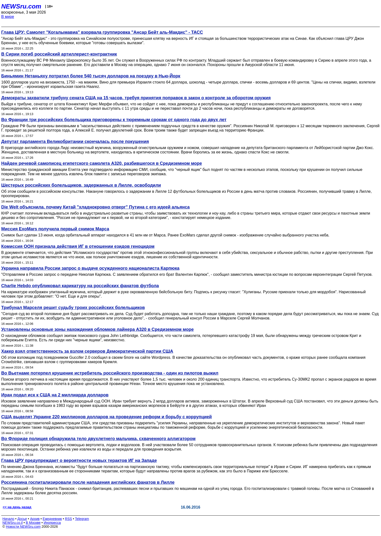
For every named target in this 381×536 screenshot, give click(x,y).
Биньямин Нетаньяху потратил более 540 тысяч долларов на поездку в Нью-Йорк (90, 76)
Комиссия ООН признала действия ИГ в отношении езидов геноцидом (78, 246)
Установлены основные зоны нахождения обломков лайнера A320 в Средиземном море (97, 329)
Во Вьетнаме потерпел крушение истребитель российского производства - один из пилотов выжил (109, 373)
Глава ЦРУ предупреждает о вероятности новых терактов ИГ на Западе (79, 460)
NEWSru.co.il (12, 523)
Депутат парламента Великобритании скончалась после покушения (75, 141)
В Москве (33, 523)
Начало (8, 519)
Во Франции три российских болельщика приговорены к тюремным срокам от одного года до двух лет (113, 119)
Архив (35, 519)
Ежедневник (52, 519)
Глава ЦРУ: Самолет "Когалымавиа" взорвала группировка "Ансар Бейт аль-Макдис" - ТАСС (102, 32)
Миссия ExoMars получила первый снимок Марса (55, 228)
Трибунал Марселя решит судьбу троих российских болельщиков (73, 307)
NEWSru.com (21, 6)
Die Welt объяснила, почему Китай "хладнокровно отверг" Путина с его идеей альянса (95, 207)
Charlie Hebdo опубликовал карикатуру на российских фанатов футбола (80, 285)
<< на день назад (17, 507)
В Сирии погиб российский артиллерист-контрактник (59, 54)
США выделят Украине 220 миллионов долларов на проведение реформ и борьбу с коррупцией (106, 416)
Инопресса (52, 523)
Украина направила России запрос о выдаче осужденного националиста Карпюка (90, 268)
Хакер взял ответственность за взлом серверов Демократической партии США (87, 351)
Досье (22, 519)
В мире (7, 17)
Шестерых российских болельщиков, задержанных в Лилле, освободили (81, 185)
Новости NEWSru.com (23, 526)
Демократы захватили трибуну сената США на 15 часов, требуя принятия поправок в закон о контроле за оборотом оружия (136, 97)
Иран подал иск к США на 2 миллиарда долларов (55, 395)
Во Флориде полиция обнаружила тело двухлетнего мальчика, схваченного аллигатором (98, 438)
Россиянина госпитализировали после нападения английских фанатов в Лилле (87, 482)
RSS (68, 519)
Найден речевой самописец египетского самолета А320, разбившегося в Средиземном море (101, 163)
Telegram (82, 519)
